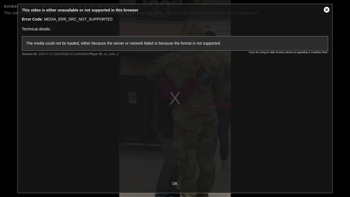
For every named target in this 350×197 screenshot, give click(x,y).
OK (175, 183)
